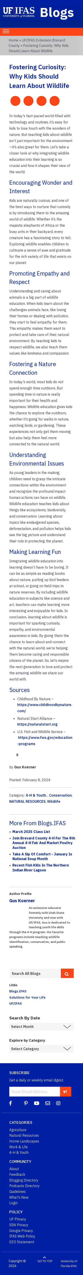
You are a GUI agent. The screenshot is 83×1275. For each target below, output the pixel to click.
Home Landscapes (24, 1141)
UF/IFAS (15, 1003)
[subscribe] (65, 1091)
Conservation (60, 795)
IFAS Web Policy (22, 1236)
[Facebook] (10, 1103)
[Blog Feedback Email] (47, 1103)
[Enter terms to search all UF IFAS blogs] (35, 973)
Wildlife (53, 801)
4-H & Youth (36, 795)
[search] (67, 973)
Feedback (17, 1174)
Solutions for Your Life (27, 997)
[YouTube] (36, 1103)
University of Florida (69, 1263)
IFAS (74, 1266)
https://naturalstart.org (37, 724)
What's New (19, 1197)
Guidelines (17, 1191)
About (14, 1169)
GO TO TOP (45, 1261)
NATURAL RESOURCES (27, 801)
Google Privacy (21, 1230)
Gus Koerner (22, 900)
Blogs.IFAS (18, 991)
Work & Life (18, 1147)
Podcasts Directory (24, 1186)
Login (13, 1203)
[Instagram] (58, 1103)
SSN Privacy (18, 1225)
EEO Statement (21, 1242)
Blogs (57, 12)
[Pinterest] (26, 1103)
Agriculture (17, 1130)
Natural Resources (24, 1135)
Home (13, 40)
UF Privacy (17, 1219)
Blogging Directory (23, 1180)
